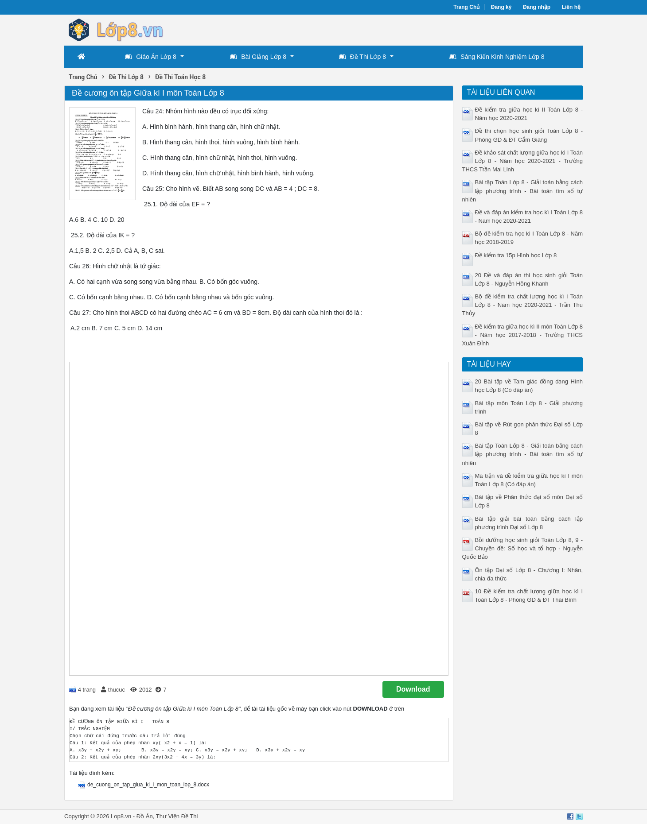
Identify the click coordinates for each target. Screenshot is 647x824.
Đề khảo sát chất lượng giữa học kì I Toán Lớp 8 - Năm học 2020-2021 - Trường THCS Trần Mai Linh (522, 161)
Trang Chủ (466, 7)
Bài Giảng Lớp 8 (258, 57)
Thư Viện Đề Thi (177, 816)
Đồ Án (144, 816)
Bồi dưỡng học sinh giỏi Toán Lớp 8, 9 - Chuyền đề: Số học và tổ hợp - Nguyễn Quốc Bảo (522, 548)
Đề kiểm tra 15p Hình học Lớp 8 (516, 255)
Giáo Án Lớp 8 (150, 57)
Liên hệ (571, 7)
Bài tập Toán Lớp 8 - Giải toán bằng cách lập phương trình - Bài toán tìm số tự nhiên (522, 190)
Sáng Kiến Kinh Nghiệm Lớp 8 (496, 57)
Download (413, 689)
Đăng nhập (536, 7)
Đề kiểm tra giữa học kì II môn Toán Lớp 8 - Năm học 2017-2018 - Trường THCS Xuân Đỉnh (522, 335)
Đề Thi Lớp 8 (362, 57)
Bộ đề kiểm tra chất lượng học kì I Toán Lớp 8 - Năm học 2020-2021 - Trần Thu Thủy (522, 305)
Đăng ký (501, 7)
